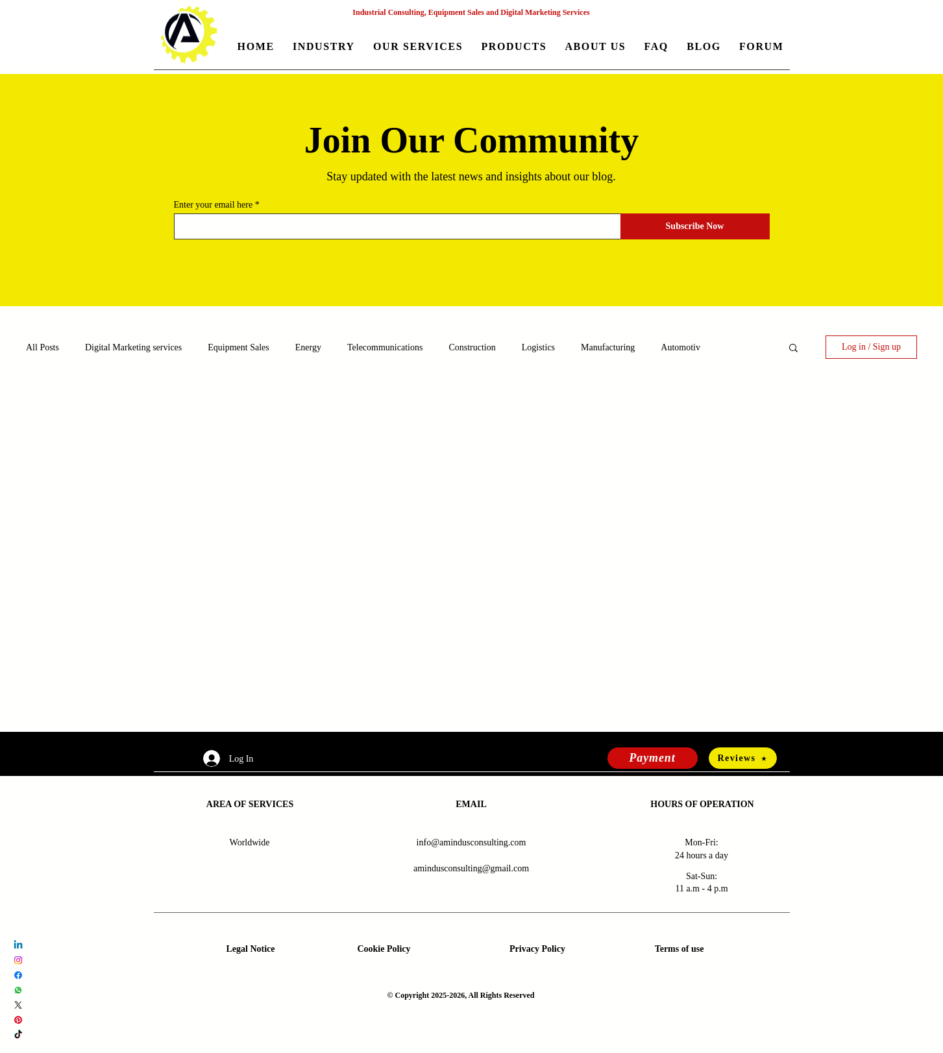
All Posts (42, 347)
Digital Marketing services (133, 347)
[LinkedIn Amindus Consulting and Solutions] (18, 945)
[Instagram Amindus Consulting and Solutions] (18, 960)
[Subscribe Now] (695, 226)
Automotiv (680, 347)
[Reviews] (743, 758)
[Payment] (652, 758)
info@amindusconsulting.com (471, 842)
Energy (308, 347)
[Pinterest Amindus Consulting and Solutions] (18, 1020)
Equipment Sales (238, 347)
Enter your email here (213, 205)
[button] (324, 47)
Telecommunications (385, 347)
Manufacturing (608, 347)
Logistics (538, 347)
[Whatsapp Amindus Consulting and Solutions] (18, 990)
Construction (471, 347)
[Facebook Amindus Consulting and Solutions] (18, 975)
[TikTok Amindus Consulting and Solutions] (18, 1035)
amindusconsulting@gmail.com (471, 868)
